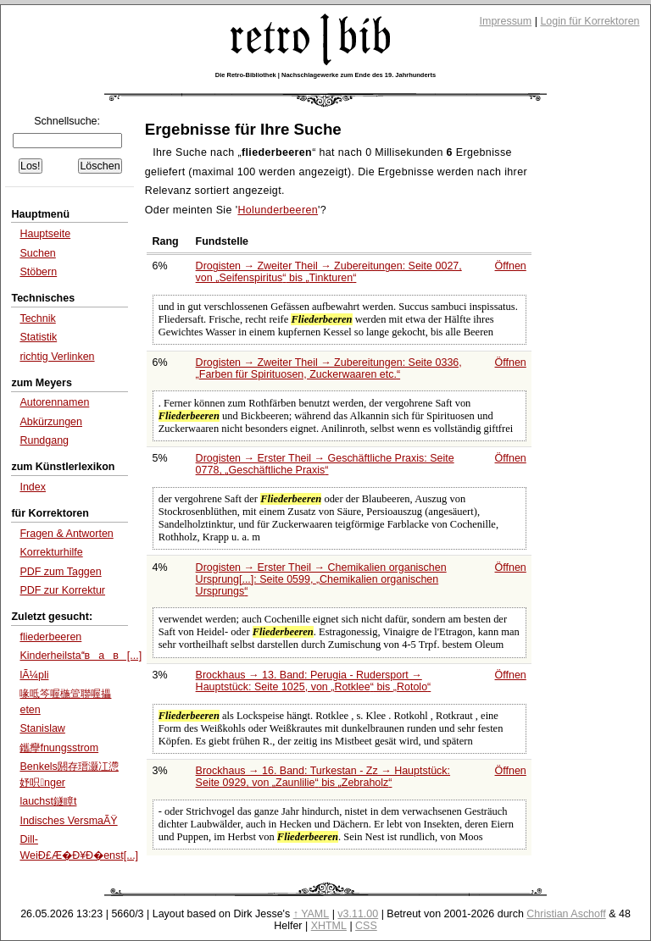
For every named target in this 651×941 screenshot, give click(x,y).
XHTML (329, 926)
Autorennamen (54, 402)
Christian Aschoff (565, 914)
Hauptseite (44, 234)
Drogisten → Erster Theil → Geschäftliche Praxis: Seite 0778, (325, 464)
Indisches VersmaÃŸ (68, 821)
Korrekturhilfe (50, 552)
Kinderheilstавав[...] (80, 655)
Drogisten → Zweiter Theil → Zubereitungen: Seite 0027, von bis (329, 272)
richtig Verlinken (56, 357)
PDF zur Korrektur (62, 590)
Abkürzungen (50, 422)
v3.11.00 (357, 914)
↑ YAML (311, 914)
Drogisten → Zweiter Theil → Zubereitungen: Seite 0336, (329, 368)
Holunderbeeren (277, 210)
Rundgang (44, 440)
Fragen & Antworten (66, 534)
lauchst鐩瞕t (47, 801)
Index (32, 487)
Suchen (37, 253)
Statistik (38, 337)
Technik (37, 318)
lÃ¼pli (33, 675)
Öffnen (510, 266)
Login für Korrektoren (589, 21)
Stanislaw (41, 728)
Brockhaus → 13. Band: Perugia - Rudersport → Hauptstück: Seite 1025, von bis (313, 681)
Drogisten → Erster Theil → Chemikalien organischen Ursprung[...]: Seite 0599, (321, 579)
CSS (366, 926)
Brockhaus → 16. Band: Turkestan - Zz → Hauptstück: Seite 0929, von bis (323, 777)
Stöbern (38, 272)
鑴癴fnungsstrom (58, 748)
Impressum (506, 21)
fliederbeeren (50, 637)
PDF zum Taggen (60, 572)
